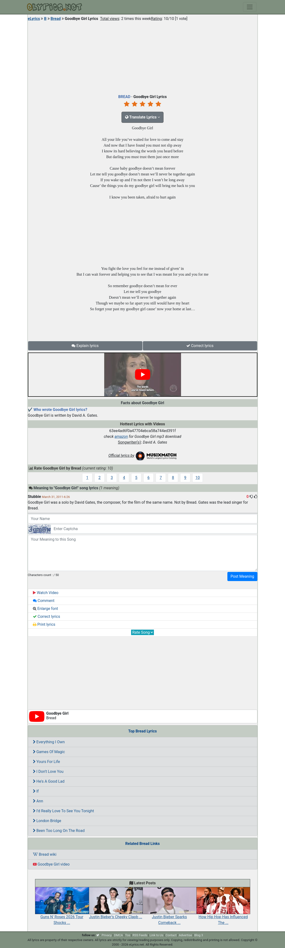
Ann (38, 801)
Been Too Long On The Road (59, 830)
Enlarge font (45, 608)
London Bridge (47, 820)
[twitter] (97, 935)
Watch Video (46, 592)
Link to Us (156, 935)
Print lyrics (44, 624)
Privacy (107, 935)
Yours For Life (46, 761)
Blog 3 (198, 935)
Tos (127, 935)
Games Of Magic (49, 752)
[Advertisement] (142, 56)
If (36, 791)
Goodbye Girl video (51, 864)
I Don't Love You (48, 771)
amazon (121, 436)
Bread (56, 18)
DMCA (118, 935)
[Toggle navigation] (249, 7)
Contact (171, 935)
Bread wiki (44, 854)
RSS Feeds (140, 935)
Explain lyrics (85, 345)
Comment (44, 600)
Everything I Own (49, 742)
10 (197, 477)
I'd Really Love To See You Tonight (63, 811)
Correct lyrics (200, 345)
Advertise (185, 935)
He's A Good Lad (49, 781)
